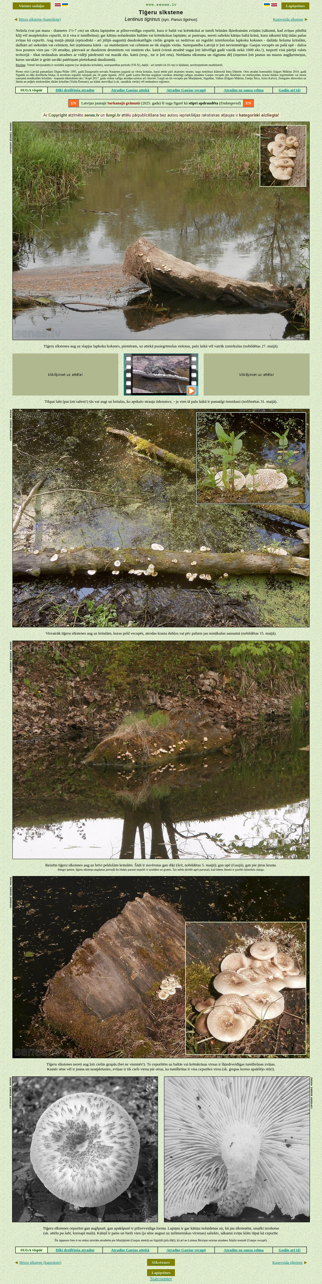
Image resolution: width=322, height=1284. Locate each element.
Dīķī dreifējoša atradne (75, 90)
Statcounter (161, 1278)
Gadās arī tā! (290, 90)
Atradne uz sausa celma (244, 90)
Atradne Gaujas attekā (130, 90)
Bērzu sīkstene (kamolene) (40, 19)
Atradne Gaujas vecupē (186, 90)
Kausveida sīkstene (288, 19)
